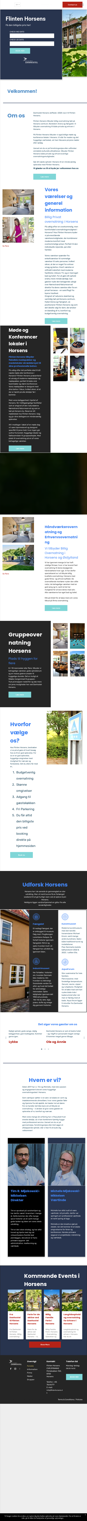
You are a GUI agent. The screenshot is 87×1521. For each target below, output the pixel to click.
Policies (79, 1399)
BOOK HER (20, 51)
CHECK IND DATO (17, 32)
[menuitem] (35, 1366)
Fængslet (38, 924)
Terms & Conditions (66, 1399)
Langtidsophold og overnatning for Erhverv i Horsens (72, 1319)
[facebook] (10, 1369)
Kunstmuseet (69, 923)
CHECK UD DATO (17, 40)
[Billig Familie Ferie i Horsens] (52, 1300)
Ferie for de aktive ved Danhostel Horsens (34, 1319)
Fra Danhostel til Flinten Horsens (15, 1319)
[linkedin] (19, 1369)
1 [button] (41, 1049)
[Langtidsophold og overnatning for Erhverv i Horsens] (72, 1300)
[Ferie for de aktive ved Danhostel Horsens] (34, 1300)
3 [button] (48, 1049)
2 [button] (45, 1049)
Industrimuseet (41, 968)
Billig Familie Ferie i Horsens (50, 1319)
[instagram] (15, 1369)
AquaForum (68, 969)
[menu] (82, 5)
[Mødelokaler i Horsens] (77, 340)
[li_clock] (65, 919)
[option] (26, 1037)
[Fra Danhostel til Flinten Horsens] (16, 1300)
